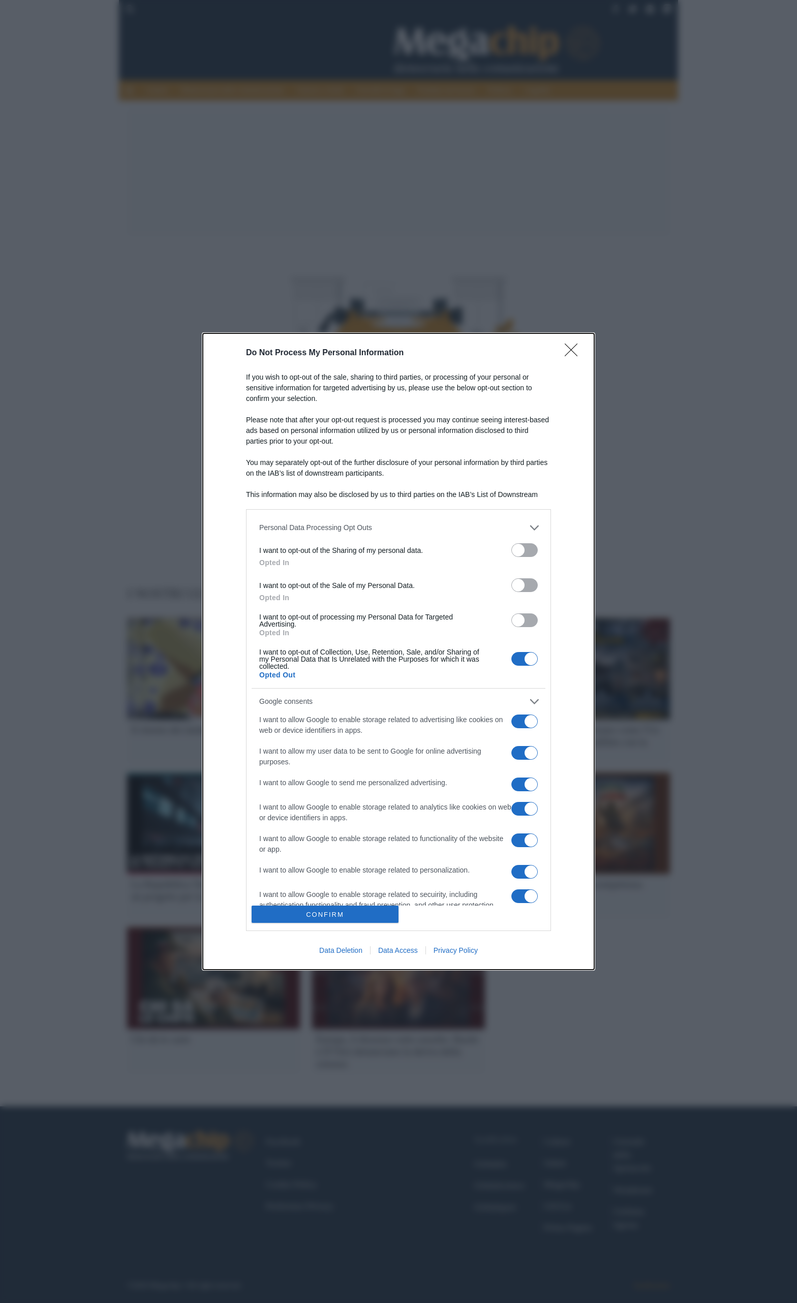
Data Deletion (340, 950)
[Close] (574, 353)
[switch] (524, 550)
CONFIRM (325, 914)
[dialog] (398, 651)
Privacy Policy (456, 950)
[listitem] (398, 527)
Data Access (398, 950)
